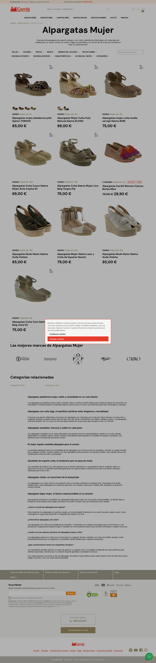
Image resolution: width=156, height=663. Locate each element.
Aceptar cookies (57, 339)
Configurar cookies (57, 334)
